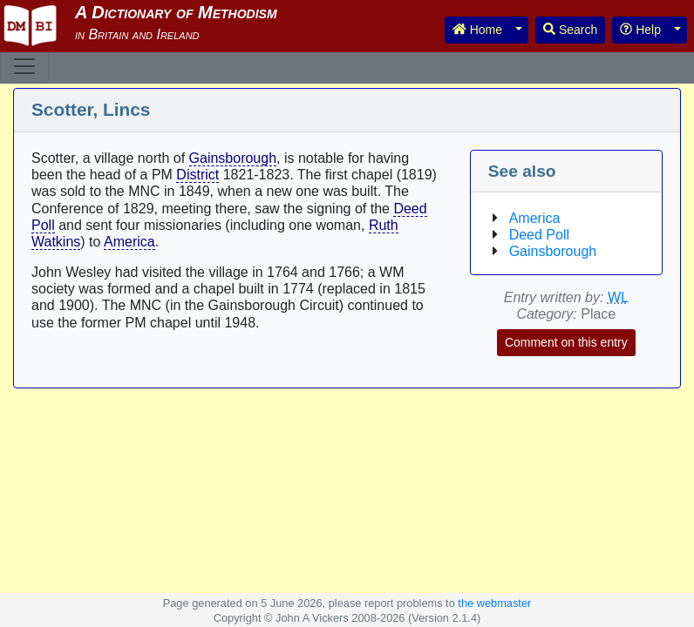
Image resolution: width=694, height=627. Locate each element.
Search (570, 30)
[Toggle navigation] (24, 66)
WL (618, 297)
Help (640, 30)
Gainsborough (233, 158)
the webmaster (494, 603)
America (129, 241)
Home (477, 30)
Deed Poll (539, 234)
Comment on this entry (566, 342)
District (197, 174)
